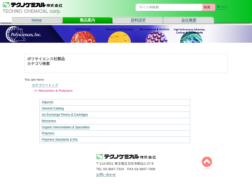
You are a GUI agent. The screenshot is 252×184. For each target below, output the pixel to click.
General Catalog (53, 108)
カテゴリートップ (45, 85)
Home (37, 20)
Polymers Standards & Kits (60, 139)
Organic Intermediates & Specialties (66, 127)
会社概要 (188, 20)
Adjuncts (47, 102)
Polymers (48, 133)
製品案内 (87, 20)
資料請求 (138, 20)
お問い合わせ (106, 174)
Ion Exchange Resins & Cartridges (65, 114)
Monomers (49, 121)
